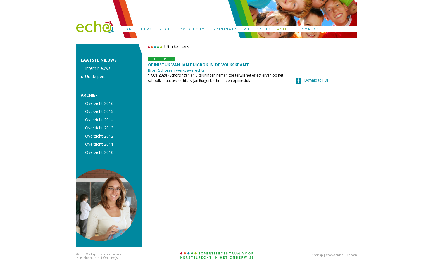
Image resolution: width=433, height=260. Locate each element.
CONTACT (312, 29)
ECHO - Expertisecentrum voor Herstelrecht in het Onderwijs (98, 256)
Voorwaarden (335, 255)
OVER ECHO (192, 29)
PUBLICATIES (257, 29)
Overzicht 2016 (99, 103)
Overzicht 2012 (99, 136)
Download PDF (316, 80)
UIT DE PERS (161, 59)
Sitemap (317, 255)
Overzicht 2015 (99, 111)
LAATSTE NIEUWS (99, 60)
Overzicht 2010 (99, 152)
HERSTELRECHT (157, 29)
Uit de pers (95, 76)
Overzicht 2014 (99, 119)
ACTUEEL (286, 29)
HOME (128, 29)
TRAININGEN (224, 29)
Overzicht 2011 (99, 144)
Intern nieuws (98, 68)
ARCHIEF (89, 95)
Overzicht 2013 (99, 128)
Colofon (352, 255)
